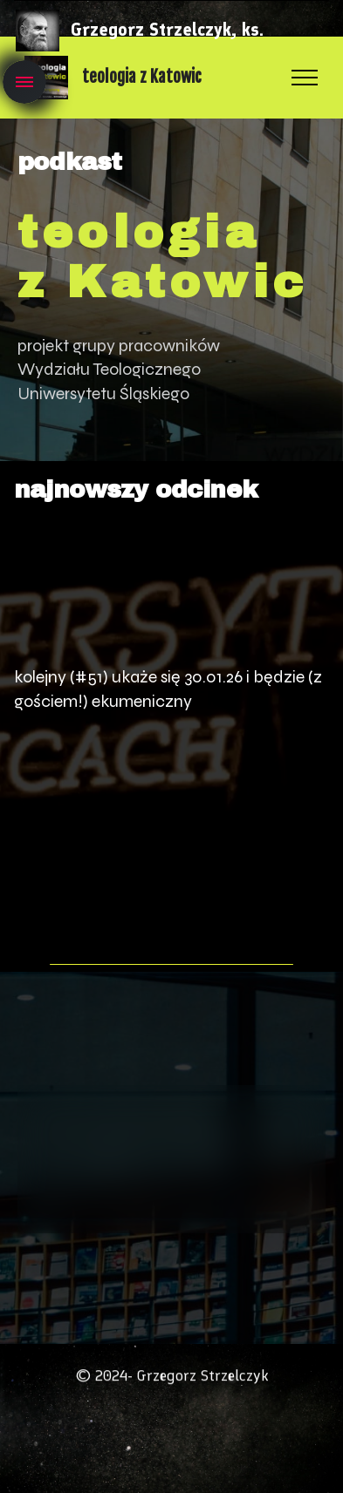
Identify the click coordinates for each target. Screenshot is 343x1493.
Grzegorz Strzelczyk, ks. (167, 29)
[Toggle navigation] (24, 82)
